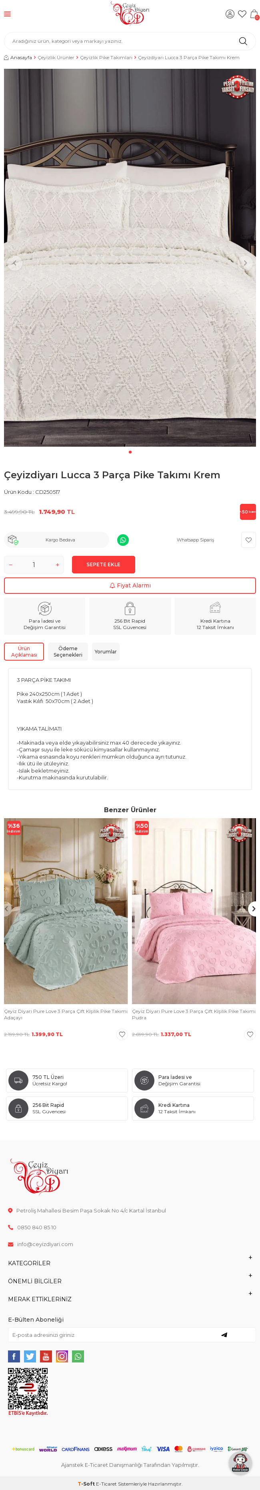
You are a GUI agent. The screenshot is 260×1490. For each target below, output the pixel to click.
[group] (130, 258)
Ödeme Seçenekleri (68, 651)
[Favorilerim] (242, 14)
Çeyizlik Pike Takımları (106, 57)
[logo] (130, 14)
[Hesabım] (230, 14)
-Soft (87, 1484)
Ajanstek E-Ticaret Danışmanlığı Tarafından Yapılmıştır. (130, 1465)
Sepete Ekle (103, 564)
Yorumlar (106, 652)
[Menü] (7, 14)
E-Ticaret (106, 1484)
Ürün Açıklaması (24, 651)
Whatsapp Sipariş (195, 540)
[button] (130, 452)
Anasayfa (18, 57)
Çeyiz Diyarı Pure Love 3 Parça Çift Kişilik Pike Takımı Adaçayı (66, 1014)
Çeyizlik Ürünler (56, 57)
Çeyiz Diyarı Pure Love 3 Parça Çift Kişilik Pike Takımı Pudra (194, 1014)
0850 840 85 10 (32, 1227)
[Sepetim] (254, 14)
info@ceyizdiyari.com (40, 1244)
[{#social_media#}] (14, 1356)
